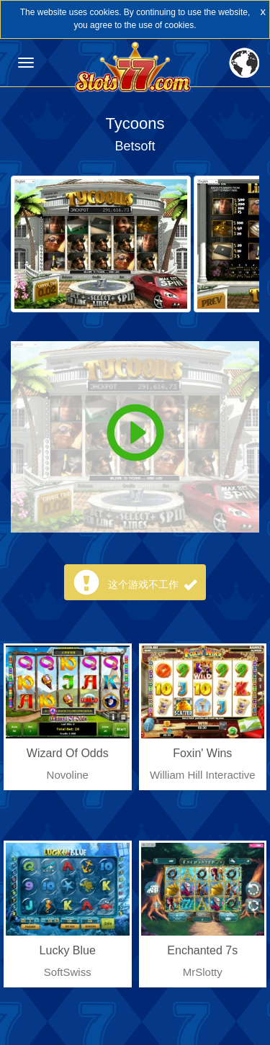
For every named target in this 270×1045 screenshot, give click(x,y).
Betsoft (134, 146)
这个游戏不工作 (152, 584)
